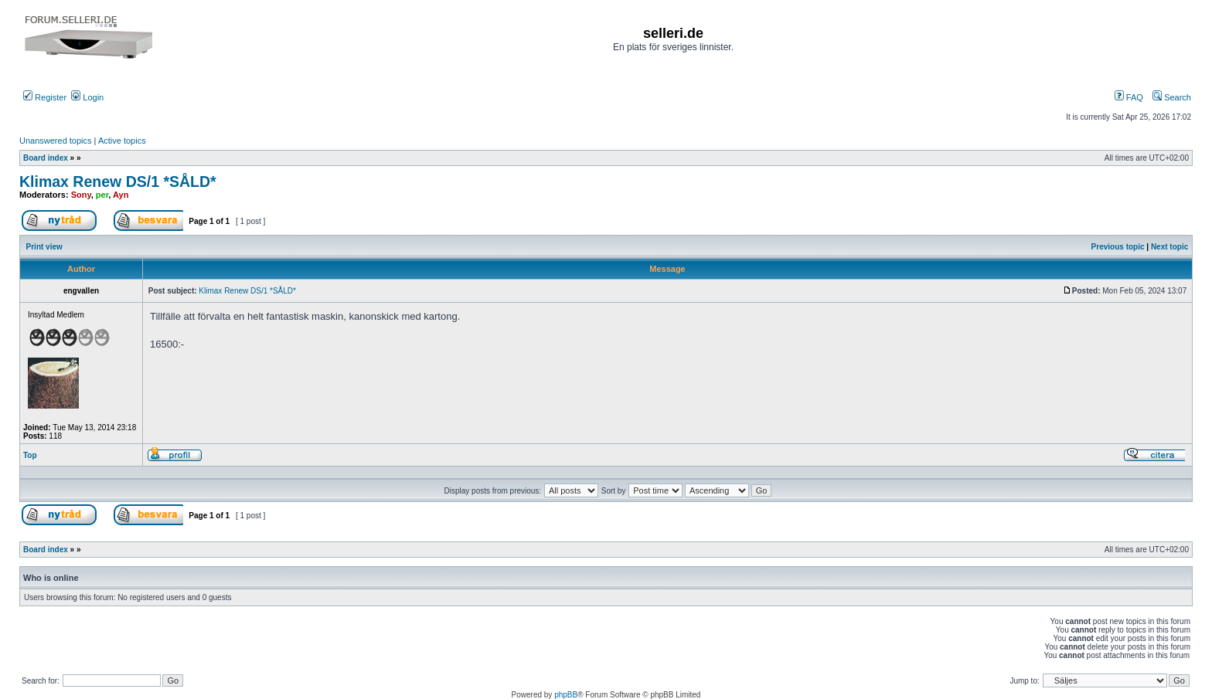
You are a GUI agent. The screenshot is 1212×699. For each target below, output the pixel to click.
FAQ (1129, 97)
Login (87, 97)
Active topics (122, 140)
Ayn (120, 194)
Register (44, 97)
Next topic (1169, 247)
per (102, 194)
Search (1171, 97)
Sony (81, 194)
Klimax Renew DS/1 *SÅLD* (117, 181)
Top (30, 455)
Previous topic (1118, 247)
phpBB (565, 695)
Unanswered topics (55, 140)
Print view (44, 247)
